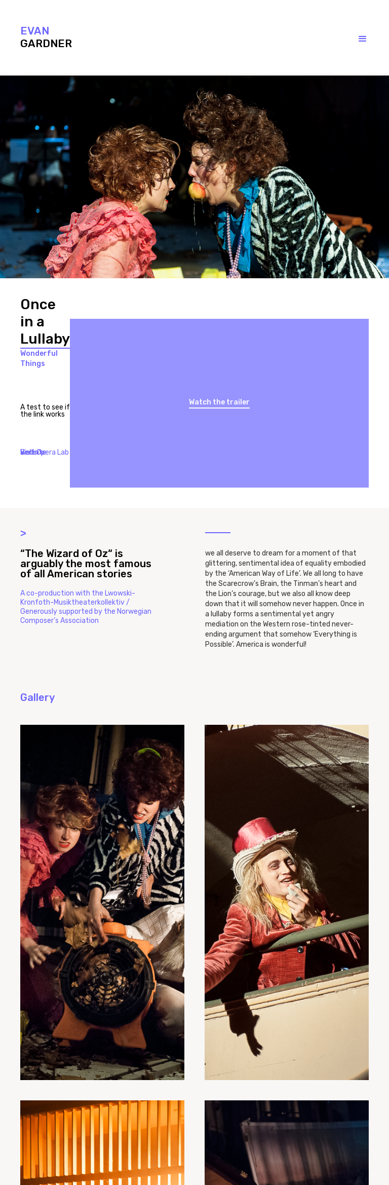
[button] (352, 39)
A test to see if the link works (45, 411)
